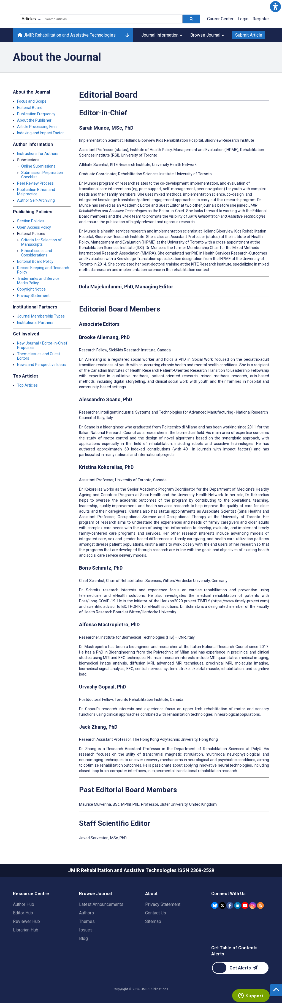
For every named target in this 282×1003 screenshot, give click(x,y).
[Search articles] (191, 19)
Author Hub (23, 904)
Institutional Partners (35, 322)
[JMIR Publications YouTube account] (245, 905)
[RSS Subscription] (260, 905)
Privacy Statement (33, 295)
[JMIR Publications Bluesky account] (214, 905)
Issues (86, 930)
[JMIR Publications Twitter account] (222, 905)
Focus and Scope (32, 101)
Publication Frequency (36, 114)
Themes (87, 921)
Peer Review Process (35, 183)
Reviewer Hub (26, 921)
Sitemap (153, 921)
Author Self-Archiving (36, 200)
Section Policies (30, 221)
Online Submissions (38, 166)
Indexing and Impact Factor (40, 133)
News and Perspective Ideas (41, 364)
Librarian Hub (25, 930)
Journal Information (161, 35)
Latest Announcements (101, 904)
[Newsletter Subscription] (240, 968)
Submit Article (248, 35)
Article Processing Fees (37, 126)
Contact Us (155, 912)
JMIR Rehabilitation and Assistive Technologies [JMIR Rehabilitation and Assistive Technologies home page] (66, 35)
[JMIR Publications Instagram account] (252, 905)
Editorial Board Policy (35, 261)
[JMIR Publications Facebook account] (229, 905)
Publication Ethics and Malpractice (36, 191)
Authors (86, 912)
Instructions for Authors (37, 153)
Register (261, 18)
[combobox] (112, 19)
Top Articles (27, 385)
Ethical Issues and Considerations (36, 252)
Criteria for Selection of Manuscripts (41, 242)
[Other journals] (127, 35)
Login (243, 18)
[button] (275, 7)
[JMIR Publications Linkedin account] (237, 905)
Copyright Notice (31, 289)
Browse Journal (207, 35)
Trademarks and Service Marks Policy (38, 280)
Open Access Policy (34, 227)
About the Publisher (34, 120)
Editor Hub (23, 912)
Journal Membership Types (41, 316)
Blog (83, 938)
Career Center (220, 18)
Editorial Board (29, 107)
